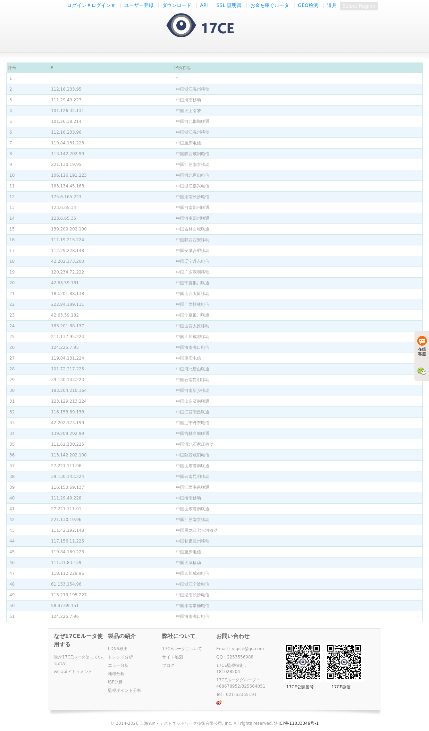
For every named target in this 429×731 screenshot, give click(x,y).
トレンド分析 (120, 657)
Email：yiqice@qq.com (240, 648)
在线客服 (422, 346)
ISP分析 (115, 682)
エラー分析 (118, 665)
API (204, 5)
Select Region (359, 6)
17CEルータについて (182, 648)
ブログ (168, 665)
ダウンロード (176, 5)
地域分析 (116, 673)
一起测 (207, 25)
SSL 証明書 (229, 5)
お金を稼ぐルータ (269, 5)
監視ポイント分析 (124, 690)
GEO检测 (308, 5)
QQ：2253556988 (234, 657)
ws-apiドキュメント (73, 671)
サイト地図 (172, 657)
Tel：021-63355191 (236, 694)
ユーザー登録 (138, 5)
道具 (332, 5)
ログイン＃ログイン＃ (91, 5)
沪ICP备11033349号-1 (296, 723)
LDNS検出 (118, 648)
